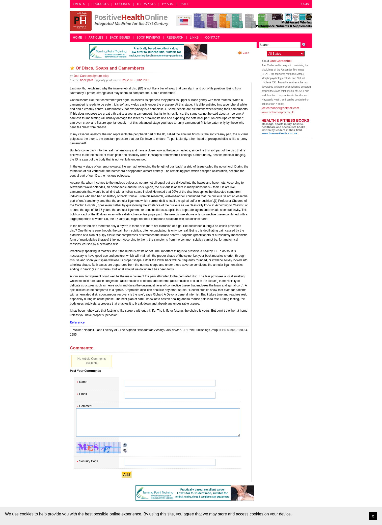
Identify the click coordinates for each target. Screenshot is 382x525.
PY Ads (167, 4)
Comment (85, 406)
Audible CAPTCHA (125, 450)
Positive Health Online (120, 21)
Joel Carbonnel (281, 61)
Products (100, 4)
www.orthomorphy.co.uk (278, 112)
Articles (96, 37)
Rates (184, 4)
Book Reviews (148, 37)
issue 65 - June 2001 (136, 80)
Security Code (88, 461)
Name (83, 382)
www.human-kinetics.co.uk (279, 133)
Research (175, 37)
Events (79, 4)
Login (304, 4)
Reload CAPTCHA (125, 445)
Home (77, 37)
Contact (212, 37)
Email (83, 394)
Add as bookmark (72, 68)
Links (194, 37)
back (246, 52)
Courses (122, 4)
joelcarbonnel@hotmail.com (280, 108)
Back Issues (120, 37)
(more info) (91, 76)
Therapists (146, 4)
